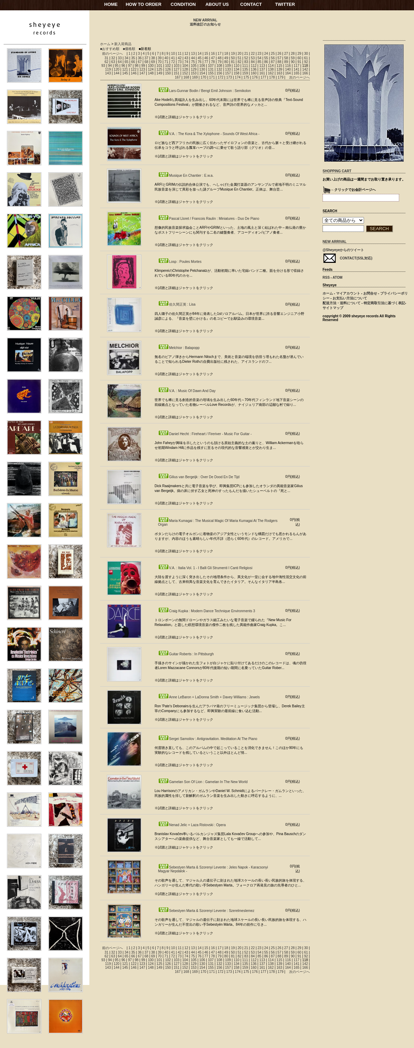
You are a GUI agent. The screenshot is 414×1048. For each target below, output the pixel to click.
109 (228, 66)
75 (193, 62)
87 (273, 62)
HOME (111, 4)
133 (228, 69)
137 (262, 69)
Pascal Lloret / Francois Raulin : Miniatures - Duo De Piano (208, 218)
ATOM (338, 277)
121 (125, 69)
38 (153, 58)
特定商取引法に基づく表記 (384, 303)
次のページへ (299, 77)
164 (288, 73)
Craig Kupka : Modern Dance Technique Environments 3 (206, 611)
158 (236, 73)
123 (142, 69)
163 (279, 73)
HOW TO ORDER (143, 4)
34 (126, 58)
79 (219, 62)
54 (260, 58)
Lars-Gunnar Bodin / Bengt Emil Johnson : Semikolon (204, 91)
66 (133, 62)
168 (186, 77)
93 (103, 66)
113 (262, 66)
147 (142, 73)
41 (173, 58)
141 (296, 69)
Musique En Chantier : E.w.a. (186, 175)
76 (199, 62)
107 (211, 66)
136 (254, 69)
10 (173, 53)
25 (273, 53)
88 (279, 62)
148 (151, 73)
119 (108, 69)
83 (246, 62)
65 (126, 62)
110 (236, 66)
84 (253, 62)
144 (116, 73)
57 (279, 58)
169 (195, 77)
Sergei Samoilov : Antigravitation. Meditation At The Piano (207, 739)
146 (134, 73)
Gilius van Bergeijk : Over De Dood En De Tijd (198, 477)
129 (194, 69)
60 (299, 58)
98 (136, 66)
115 (279, 66)
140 (288, 69)
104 (185, 66)
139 (279, 69)
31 (106, 58)
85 (260, 62)
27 (286, 53)
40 (166, 58)
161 (262, 73)
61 (306, 58)
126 (168, 69)
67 (139, 62)
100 (151, 66)
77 (206, 62)
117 (296, 66)
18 (226, 53)
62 (106, 62)
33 (120, 58)
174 (238, 77)
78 (213, 62)
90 (293, 62)
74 (186, 62)
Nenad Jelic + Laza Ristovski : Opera (192, 825)
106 (202, 66)
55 (266, 58)
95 (116, 66)
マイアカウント (348, 293)
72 (173, 62)
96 (123, 66)
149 (159, 73)
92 (306, 62)
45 (199, 58)
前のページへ (112, 53)
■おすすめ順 (109, 49)
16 (213, 53)
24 (266, 53)
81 (233, 62)
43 (186, 58)
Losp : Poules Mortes (179, 262)
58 (286, 58)
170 (203, 77)
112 (254, 66)
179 (281, 77)
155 (211, 73)
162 (271, 73)
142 (305, 69)
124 (151, 69)
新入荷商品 (122, 44)
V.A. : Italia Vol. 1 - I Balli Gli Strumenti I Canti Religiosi (205, 568)
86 (266, 62)
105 (194, 66)
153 (194, 73)
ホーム (105, 44)
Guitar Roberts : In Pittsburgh (186, 654)
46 (206, 58)
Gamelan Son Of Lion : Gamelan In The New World (203, 782)
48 (219, 58)
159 (245, 73)
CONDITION (183, 4)
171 (212, 77)
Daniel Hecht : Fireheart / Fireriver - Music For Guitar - (205, 434)
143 (108, 73)
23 (260, 53)
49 (226, 58)
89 (286, 62)
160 (254, 73)
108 (220, 66)
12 (186, 53)
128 (185, 69)
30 (306, 53)
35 (133, 58)
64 (120, 62)
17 (219, 53)
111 (245, 66)
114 (271, 66)
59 (293, 58)
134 (236, 69)
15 (206, 53)
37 (146, 58)
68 (146, 62)
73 (179, 62)
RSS (326, 277)
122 (134, 69)
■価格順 (129, 49)
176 (255, 77)
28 (293, 53)
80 (226, 62)
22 (253, 53)
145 (125, 73)
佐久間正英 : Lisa (177, 304)
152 (185, 73)
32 (113, 58)
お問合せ (370, 293)
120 (116, 69)
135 (245, 69)
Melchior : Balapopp (178, 348)
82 (239, 62)
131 (211, 69)
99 (143, 66)
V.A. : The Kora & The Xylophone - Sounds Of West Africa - (208, 134)
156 (219, 73)
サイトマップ (333, 308)
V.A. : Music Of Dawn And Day (187, 391)
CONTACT (251, 4)
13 (193, 53)
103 (176, 66)
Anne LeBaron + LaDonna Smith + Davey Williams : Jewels (209, 697)
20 (239, 53)
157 (228, 73)
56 (273, 58)
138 (271, 69)
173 (229, 77)
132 (219, 69)
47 (213, 58)
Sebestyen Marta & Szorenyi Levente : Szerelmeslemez (206, 911)
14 (199, 53)
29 (299, 53)
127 (176, 69)
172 (221, 77)
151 (176, 73)
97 (130, 66)
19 (233, 53)
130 (202, 69)
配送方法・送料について (342, 303)
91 (299, 62)
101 (159, 66)
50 (233, 58)
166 (305, 73)
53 (253, 58)
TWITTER (285, 4)
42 (179, 58)
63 (113, 62)
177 (263, 77)
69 (153, 62)
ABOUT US (217, 4)
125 (159, 69)
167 (178, 77)
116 (288, 66)
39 (159, 58)
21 (246, 53)
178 (272, 77)
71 (166, 62)
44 (193, 58)
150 (168, 73)
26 (279, 53)
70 (159, 62)
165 (296, 73)
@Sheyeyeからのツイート (343, 250)
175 (246, 77)
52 (246, 58)
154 (202, 73)
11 (179, 53)
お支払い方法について (350, 298)
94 (110, 66)
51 (239, 58)
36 (139, 58)
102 (168, 66)
